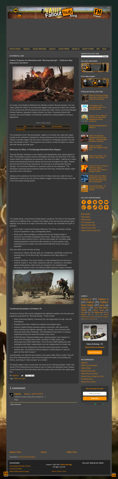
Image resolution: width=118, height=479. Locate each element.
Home (43, 452)
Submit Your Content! (88, 382)
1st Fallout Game (87, 379)
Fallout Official (86, 368)
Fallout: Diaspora (102, 316)
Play (25, 126)
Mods (102, 305)
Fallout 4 (86, 299)
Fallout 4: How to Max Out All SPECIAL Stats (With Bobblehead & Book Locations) (98, 118)
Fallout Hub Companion (89, 365)
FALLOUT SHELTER (64, 49)
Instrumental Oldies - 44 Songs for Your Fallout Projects (97, 188)
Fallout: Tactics (98, 310)
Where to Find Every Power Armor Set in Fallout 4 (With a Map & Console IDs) (98, 97)
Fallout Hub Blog (66, 464)
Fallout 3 (103, 299)
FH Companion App (88, 222)
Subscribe (94, 398)
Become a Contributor (89, 319)
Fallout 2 (85, 308)
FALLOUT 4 (52, 49)
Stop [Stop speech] (43, 126)
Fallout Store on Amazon (89, 373)
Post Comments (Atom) (27, 457)
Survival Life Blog (16, 469)
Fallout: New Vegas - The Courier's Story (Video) (97, 156)
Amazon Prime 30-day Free (90, 230)
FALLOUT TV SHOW (88, 49)
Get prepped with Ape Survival (20, 466)
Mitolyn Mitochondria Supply (19, 471)
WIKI (98, 49)
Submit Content (56, 471)
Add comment (15, 404)
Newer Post (15, 452)
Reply (16, 400)
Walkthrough (98, 312)
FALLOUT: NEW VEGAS (39, 49)
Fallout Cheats (86, 219)
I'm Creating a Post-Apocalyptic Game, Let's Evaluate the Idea (97, 107)
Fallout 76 (17, 378)
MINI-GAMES (85, 214)
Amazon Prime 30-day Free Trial (92, 376)
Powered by (94, 404)
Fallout (90, 302)
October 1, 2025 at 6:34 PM (33, 394)
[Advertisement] (59, 33)
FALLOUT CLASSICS (15, 49)
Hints (83, 312)
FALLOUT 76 (75, 49)
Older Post (71, 452)
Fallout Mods (85, 217)
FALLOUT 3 (26, 49)
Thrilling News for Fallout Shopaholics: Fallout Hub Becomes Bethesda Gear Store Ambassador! (97, 178)
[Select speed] (61, 126)
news (23, 378)
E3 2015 (95, 314)
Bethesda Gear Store (88, 225)
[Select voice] (43, 129)
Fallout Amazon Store (88, 228)
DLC (89, 312)
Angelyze (17, 394)
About (104, 49)
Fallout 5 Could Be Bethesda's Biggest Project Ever (98, 147)
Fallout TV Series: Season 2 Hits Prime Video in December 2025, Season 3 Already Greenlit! (98, 168)
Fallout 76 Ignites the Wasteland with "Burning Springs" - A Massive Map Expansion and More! (98, 138)
